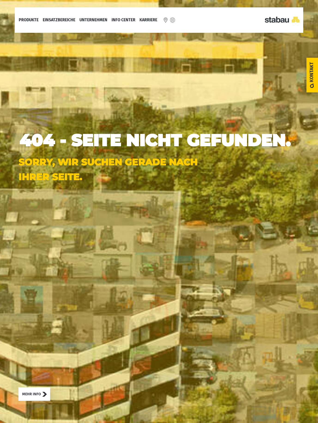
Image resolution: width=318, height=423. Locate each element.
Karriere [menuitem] (148, 20)
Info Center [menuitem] (123, 20)
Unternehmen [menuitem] (93, 20)
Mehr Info (31, 394)
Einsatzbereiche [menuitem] (59, 20)
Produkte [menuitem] (29, 20)
